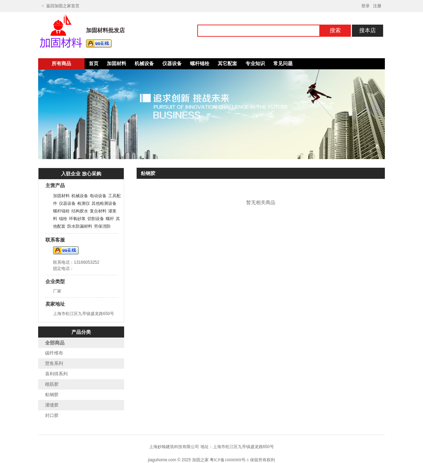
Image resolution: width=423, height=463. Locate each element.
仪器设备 (172, 63)
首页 (93, 63)
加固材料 (116, 63)
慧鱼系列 (54, 363)
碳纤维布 (54, 353)
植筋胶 (52, 384)
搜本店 (367, 30)
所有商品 (61, 63)
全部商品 (54, 343)
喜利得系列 (56, 373)
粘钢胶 (52, 394)
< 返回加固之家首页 (60, 5)
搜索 (335, 30)
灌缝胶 (52, 405)
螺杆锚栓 (199, 63)
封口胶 (52, 415)
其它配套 (227, 63)
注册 (377, 5)
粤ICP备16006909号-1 (229, 459)
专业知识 (255, 63)
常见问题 (283, 63)
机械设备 (144, 63)
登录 (365, 5)
